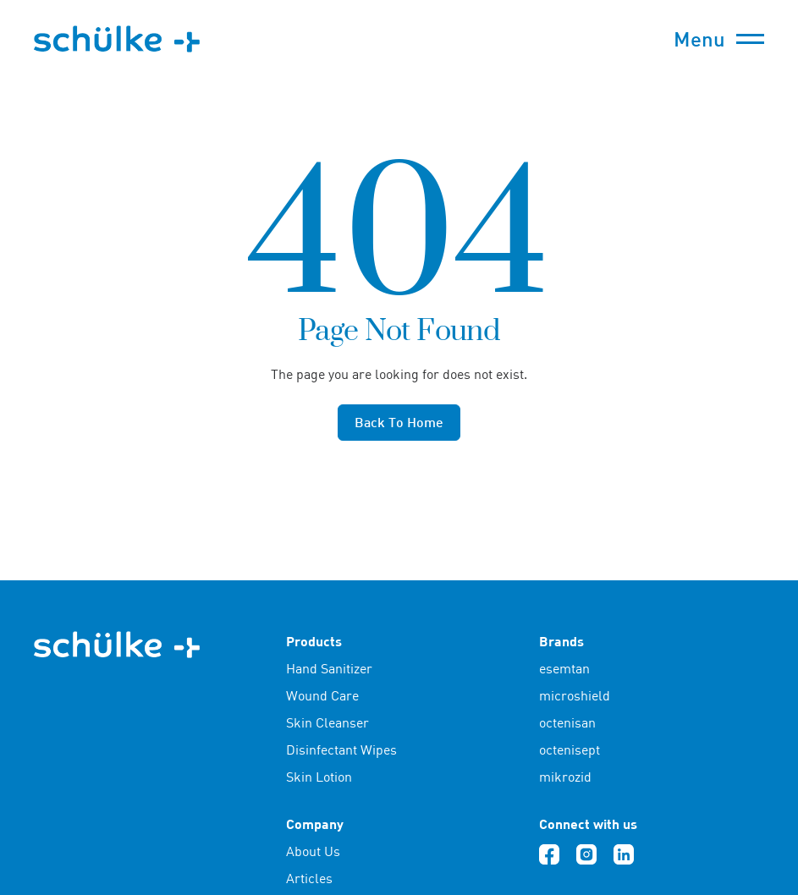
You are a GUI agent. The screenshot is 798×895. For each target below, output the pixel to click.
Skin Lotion (319, 776)
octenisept (569, 749)
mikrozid (565, 776)
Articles (309, 878)
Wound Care (322, 695)
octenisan (567, 722)
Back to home (399, 422)
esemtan (564, 668)
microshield (574, 695)
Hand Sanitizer (329, 668)
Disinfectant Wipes (341, 749)
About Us (313, 851)
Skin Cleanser (327, 722)
